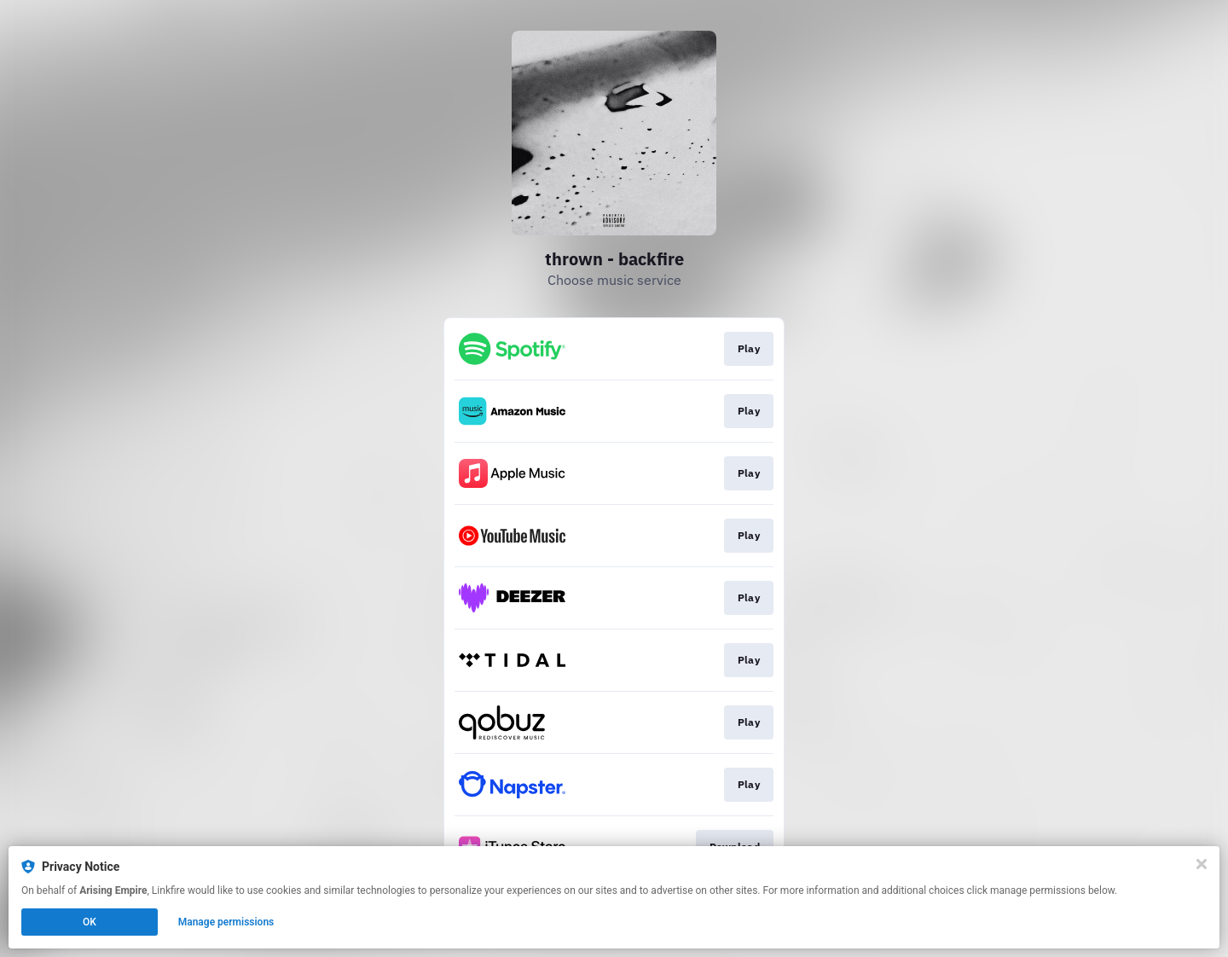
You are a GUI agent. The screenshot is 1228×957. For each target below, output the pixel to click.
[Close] (1201, 864)
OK (89, 922)
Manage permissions (226, 922)
